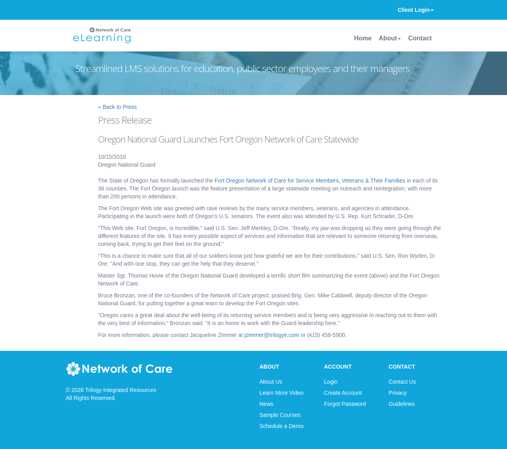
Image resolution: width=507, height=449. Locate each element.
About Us (270, 382)
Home (363, 38)
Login (330, 382)
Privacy (398, 393)
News (266, 404)
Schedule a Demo (281, 426)
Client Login (416, 10)
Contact (420, 38)
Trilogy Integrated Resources (120, 390)
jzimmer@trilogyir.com (271, 335)
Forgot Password (345, 404)
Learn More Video (281, 393)
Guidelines (402, 404)
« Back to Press (117, 107)
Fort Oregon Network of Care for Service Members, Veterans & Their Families (310, 180)
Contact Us (402, 382)
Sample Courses (280, 415)
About (390, 38)
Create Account (343, 393)
